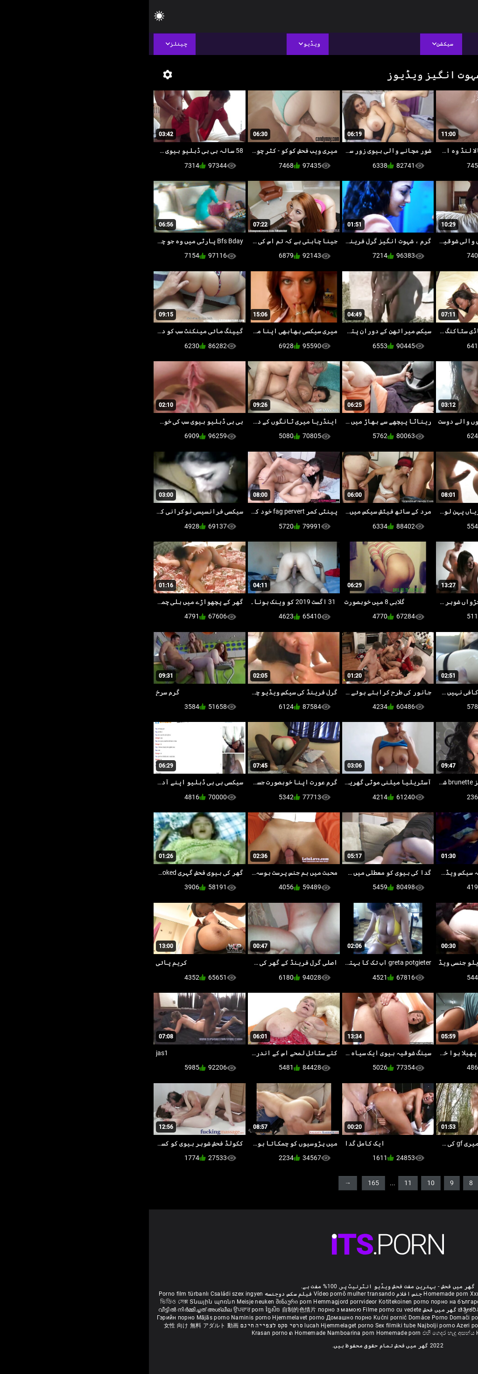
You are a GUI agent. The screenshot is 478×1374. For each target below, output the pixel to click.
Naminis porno (102, 1317)
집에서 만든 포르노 (367, 1317)
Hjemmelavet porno (150, 1317)
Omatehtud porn (402, 1325)
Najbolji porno (287, 1325)
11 (259, 1183)
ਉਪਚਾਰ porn (100, 1309)
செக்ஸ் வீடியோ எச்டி (366, 1301)
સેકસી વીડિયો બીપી (418, 1301)
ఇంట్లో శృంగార (423, 1309)
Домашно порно (201, 1317)
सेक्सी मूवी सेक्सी (387, 1309)
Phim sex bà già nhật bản (398, 1294)
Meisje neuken (106, 1301)
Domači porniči (322, 1317)
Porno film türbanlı (35, 1294)
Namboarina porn (202, 1333)
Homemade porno (351, 1333)
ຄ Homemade (159, 1333)
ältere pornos (450, 1294)
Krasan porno (122, 1333)
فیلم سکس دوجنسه (139, 1294)
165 (224, 1183)
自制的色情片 (151, 1309)
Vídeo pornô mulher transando (205, 1294)
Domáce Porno (280, 1317)
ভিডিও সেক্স (25, 1301)
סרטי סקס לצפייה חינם (122, 1325)
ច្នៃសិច (125, 1309)
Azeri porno (324, 1325)
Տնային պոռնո (64, 1301)
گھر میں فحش (290, 1309)
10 (282, 1183)
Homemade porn (297, 1294)
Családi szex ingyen (88, 1294)
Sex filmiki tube (246, 1325)
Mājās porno (65, 1317)
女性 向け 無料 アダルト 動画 (52, 1325)
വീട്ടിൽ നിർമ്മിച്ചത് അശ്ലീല (46, 1309)
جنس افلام (260, 1294)
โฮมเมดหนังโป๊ (412, 1317)
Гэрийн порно (28, 1317)
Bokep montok (359, 1325)
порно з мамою (190, 1309)
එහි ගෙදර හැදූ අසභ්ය (301, 1333)
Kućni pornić (242, 1317)
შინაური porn (146, 1301)
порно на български (309, 1301)
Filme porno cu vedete (243, 1309)
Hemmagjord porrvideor (197, 1301)
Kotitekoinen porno (256, 1301)
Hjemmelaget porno (199, 1325)
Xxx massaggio (341, 1294)
